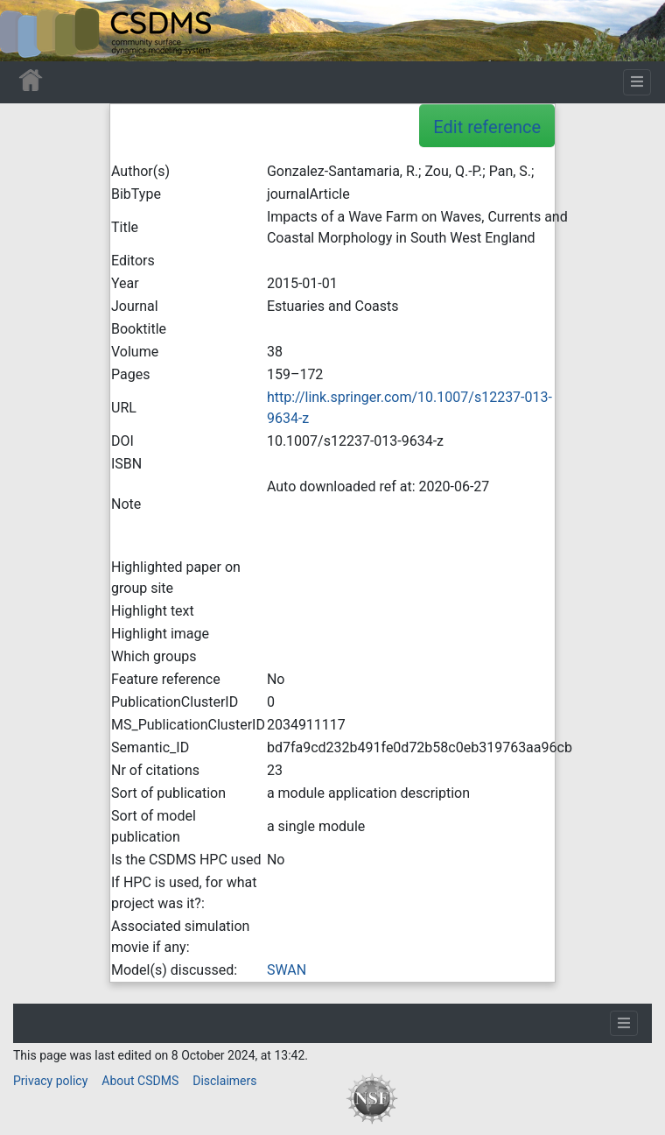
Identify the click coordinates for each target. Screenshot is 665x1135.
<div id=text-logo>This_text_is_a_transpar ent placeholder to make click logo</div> (28, 30)
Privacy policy (50, 1081)
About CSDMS (140, 1081)
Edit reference (487, 126)
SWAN (286, 970)
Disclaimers (224, 1081)
